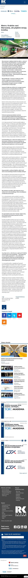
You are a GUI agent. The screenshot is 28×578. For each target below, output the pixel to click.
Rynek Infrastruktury (6, 491)
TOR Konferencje (20, 493)
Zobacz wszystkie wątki (6, 520)
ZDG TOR (18, 491)
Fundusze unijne (5, 508)
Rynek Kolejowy (5, 490)
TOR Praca (4, 495)
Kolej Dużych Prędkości (7, 515)
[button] (22, 443)
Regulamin (18, 497)
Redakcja (18, 494)
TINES (3, 518)
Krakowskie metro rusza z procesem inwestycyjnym (18, 388)
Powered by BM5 (14, 576)
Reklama (18, 495)
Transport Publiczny (6, 492)
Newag (3, 513)
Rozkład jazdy (5, 506)
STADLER (4, 509)
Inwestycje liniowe (6, 505)
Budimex (4, 516)
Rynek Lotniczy (5, 494)
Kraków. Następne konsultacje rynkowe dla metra (19, 375)
